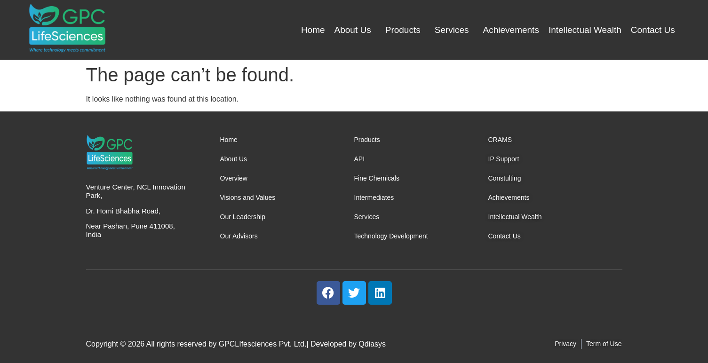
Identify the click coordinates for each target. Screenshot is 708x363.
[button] (355, 29)
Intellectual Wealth (585, 30)
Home (313, 30)
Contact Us (653, 30)
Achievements (511, 30)
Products (403, 30)
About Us (352, 30)
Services (452, 30)
